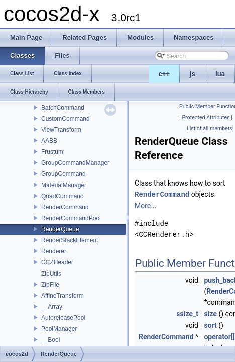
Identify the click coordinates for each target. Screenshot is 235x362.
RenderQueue (60, 229)
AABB (49, 140)
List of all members (209, 128)
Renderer (53, 251)
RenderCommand (65, 207)
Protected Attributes (205, 117)
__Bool (50, 339)
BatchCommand (62, 107)
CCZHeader (57, 262)
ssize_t (187, 313)
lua (220, 74)
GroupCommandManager (75, 162)
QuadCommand (62, 196)
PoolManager (59, 328)
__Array (51, 306)
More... (145, 205)
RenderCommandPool (71, 218)
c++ (164, 74)
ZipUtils (51, 273)
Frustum (52, 151)
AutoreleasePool (63, 317)
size (210, 313)
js (192, 74)
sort (210, 325)
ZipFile (50, 284)
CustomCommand (65, 118)
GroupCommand (63, 173)
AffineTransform (62, 295)
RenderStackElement (69, 240)
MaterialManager (63, 185)
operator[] (219, 336)
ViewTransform (61, 129)
